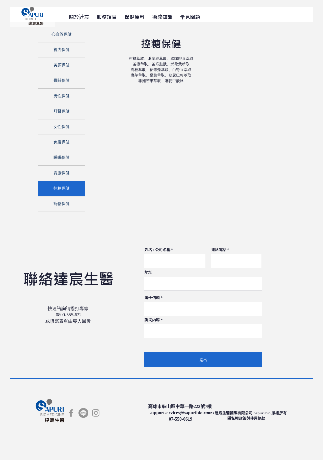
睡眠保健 (61, 157)
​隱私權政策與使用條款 (246, 418)
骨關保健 (61, 80)
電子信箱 (152, 298)
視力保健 (61, 50)
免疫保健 (61, 142)
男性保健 (61, 96)
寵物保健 (61, 204)
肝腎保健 (61, 111)
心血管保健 (61, 34)
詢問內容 (152, 320)
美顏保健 (61, 65)
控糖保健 (61, 188)
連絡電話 (218, 250)
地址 (148, 272)
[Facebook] (71, 413)
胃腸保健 (61, 173)
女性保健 (61, 127)
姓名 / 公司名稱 (157, 250)
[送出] (203, 359)
